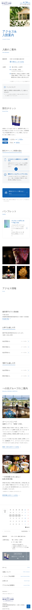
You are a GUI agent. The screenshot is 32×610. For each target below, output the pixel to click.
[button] (16, 576)
